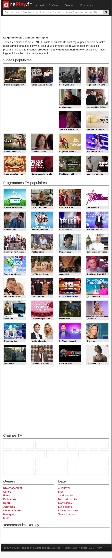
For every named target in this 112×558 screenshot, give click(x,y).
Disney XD (18, 471)
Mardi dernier (66, 503)
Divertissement (12, 488)
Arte (71, 445)
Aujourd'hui (64, 488)
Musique (8, 514)
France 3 (29, 445)
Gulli (93, 462)
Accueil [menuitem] (40, 5)
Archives (101, 548)
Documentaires (12, 510)
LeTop (93, 471)
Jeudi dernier (65, 495)
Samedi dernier (67, 514)
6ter (40, 453)
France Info (104, 453)
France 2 (18, 445)
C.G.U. (92, 548)
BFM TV (18, 462)
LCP (82, 471)
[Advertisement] (56, 24)
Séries (7, 491)
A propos (83, 548)
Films (6, 495)
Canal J (104, 462)
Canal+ (39, 445)
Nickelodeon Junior (50, 471)
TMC (93, 445)
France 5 (50, 445)
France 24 (50, 462)
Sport (6, 503)
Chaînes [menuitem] (55, 5)
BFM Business (29, 462)
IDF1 (71, 471)
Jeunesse (9, 506)
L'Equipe (82, 462)
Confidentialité (70, 548)
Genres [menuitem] (70, 5)
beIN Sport (61, 462)
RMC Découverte (50, 453)
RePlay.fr (7, 548)
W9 (82, 445)
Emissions (9, 499)
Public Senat (104, 471)
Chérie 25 (72, 453)
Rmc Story (61, 453)
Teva (82, 453)
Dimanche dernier (68, 510)
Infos (6, 518)
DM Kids (29, 471)
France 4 (7, 453)
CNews (7, 462)
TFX (104, 445)
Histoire (61, 471)
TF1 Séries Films (29, 453)
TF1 (7, 445)
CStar (18, 453)
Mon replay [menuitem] (86, 5)
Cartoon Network (7, 471)
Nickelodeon (39, 471)
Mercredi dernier (67, 499)
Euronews (39, 462)
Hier (60, 491)
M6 (61, 445)
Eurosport (71, 462)
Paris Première (93, 453)
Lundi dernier (65, 506)
